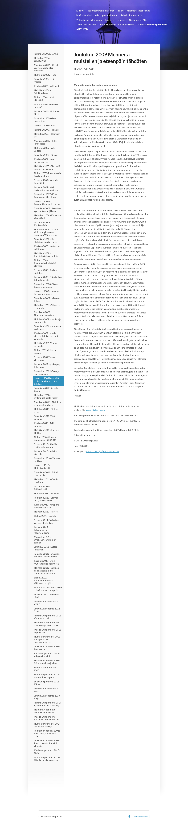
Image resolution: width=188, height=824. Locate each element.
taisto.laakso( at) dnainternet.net (102, 451)
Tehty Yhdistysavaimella (141, 816)
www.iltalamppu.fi (95, 410)
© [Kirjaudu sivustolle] (40, 816)
